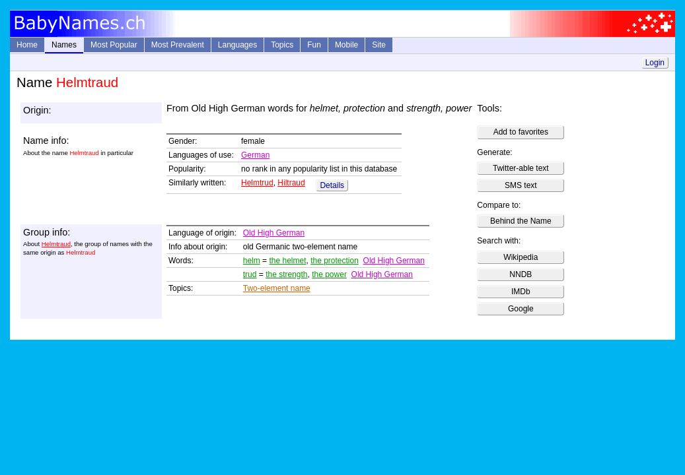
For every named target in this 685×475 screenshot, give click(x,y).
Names (64, 44)
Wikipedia (520, 257)
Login (655, 62)
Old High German (274, 233)
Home (27, 44)
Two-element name (276, 288)
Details (332, 185)
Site (379, 44)
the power (329, 274)
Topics (282, 44)
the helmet (287, 260)
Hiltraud (291, 182)
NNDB (520, 274)
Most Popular (113, 44)
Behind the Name (521, 221)
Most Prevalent (177, 44)
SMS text (521, 185)
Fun (314, 44)
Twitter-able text (521, 168)
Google (521, 308)
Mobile (346, 44)
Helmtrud (257, 182)
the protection (334, 260)
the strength (286, 274)
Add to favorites (520, 132)
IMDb (520, 291)
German (255, 155)
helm (251, 260)
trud (250, 274)
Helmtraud (56, 243)
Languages (237, 44)
